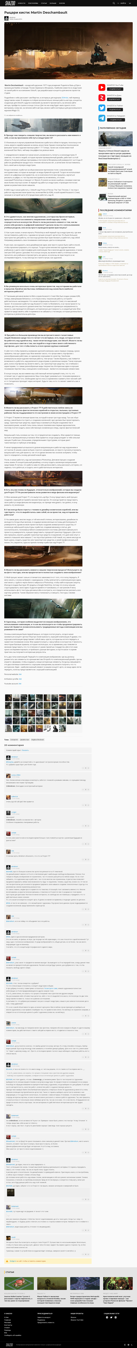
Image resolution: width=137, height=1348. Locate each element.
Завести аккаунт (44, 1317)
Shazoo (73, 1317)
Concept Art (14, 740)
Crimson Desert (105, 148)
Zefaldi (13, 833)
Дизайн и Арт (24, 740)
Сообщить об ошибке (12, 1335)
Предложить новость (45, 1322)
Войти (123, 3)
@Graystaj (9, 762)
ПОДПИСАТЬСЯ (115, 89)
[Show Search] (114, 3)
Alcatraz (105, 271)
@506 (8, 903)
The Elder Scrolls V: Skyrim (119, 164)
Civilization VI (113, 179)
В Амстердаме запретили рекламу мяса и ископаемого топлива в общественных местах (113, 221)
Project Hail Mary (110, 1293)
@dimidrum (10, 921)
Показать (25, 750)
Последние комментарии (116, 210)
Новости (21, 3)
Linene (13, 1023)
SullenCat (14, 796)
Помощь (7, 1330)
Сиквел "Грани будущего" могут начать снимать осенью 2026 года (113, 251)
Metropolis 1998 (77, 1293)
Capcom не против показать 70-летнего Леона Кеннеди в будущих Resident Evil (113, 280)
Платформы (33, 3)
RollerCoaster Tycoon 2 (14, 1293)
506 (12, 851)
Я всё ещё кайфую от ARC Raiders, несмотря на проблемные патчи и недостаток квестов (113, 264)
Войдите (13, 1261)
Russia (110, 194)
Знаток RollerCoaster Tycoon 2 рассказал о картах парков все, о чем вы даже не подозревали (18, 1299)
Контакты (8, 1325)
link (20, 679)
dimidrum (12, 17)
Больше (53, 3)
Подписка (41, 1320)
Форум (62, 3)
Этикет (7, 1328)
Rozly (104, 228)
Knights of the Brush (38, 740)
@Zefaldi (9, 872)
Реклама (7, 1322)
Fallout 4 (41, 1293)
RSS (5, 1333)
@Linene (9, 1069)
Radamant (15, 1115)
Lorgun (13, 812)
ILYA (104, 257)
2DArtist (65, 97)
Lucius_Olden (15, 775)
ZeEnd (105, 214)
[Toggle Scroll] (130, 3)
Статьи (44, 3)
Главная (7, 1320)
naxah (13, 1237)
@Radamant (10, 1141)
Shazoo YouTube (77, 1320)
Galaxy (105, 243)
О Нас (6, 1317)
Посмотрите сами (50, 988)
